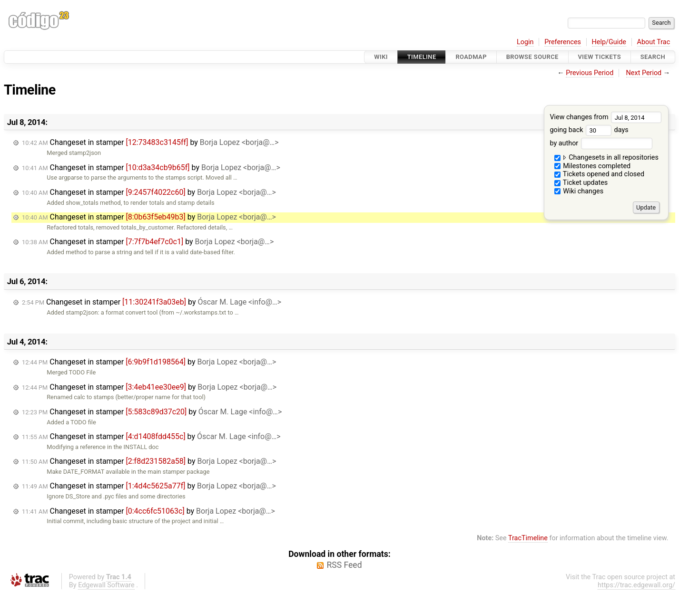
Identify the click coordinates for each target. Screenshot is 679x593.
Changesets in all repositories (606, 157)
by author (601, 143)
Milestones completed (592, 166)
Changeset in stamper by (150, 142)
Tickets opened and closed (599, 174)
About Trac (653, 42)
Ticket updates (581, 183)
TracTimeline (528, 538)
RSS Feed (344, 565)
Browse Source (532, 56)
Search (652, 56)
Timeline (421, 56)
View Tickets (599, 56)
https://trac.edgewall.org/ (636, 585)
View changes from (605, 117)
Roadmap (471, 56)
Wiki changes (579, 191)
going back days (589, 130)
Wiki (381, 56)
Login (525, 42)
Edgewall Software (106, 585)
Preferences (562, 42)
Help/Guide (609, 42)
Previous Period (589, 73)
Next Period (644, 73)
